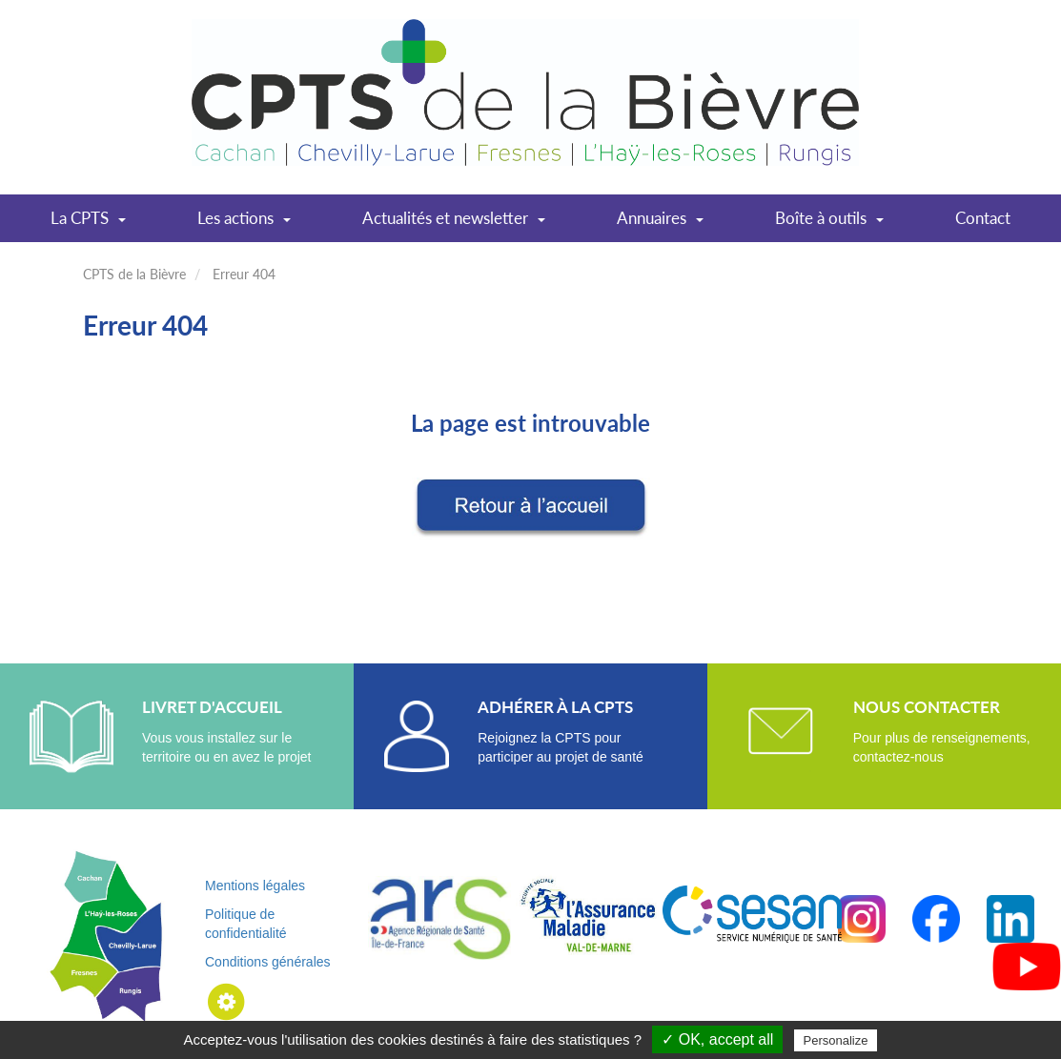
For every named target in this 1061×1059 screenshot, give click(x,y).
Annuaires (660, 224)
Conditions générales (268, 961)
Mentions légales (255, 885)
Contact (982, 218)
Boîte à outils (829, 224)
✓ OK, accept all (717, 1039)
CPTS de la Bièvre (134, 274)
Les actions (244, 224)
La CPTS (88, 224)
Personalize (836, 1040)
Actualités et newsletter (453, 224)
